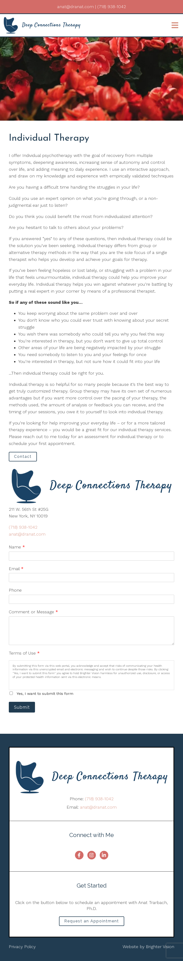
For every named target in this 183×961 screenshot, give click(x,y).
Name (17, 546)
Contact (23, 456)
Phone (15, 590)
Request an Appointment (91, 921)
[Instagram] (91, 855)
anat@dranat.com (27, 534)
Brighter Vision (160, 946)
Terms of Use (24, 653)
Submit (22, 707)
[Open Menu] (175, 25)
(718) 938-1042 (23, 527)
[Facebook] (79, 855)
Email (16, 568)
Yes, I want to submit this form (45, 693)
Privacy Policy (22, 946)
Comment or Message (33, 611)
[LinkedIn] (104, 855)
